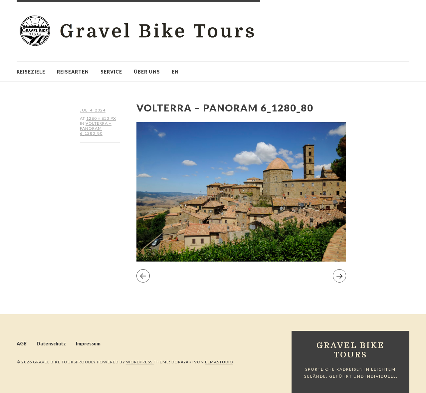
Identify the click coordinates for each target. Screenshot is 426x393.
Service (111, 72)
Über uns (147, 72)
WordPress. (140, 361)
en (175, 72)
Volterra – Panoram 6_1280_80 (95, 128)
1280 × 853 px (101, 118)
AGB (22, 343)
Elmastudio (219, 361)
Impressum (88, 343)
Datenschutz (51, 343)
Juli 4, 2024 (93, 109)
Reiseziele (31, 72)
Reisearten (73, 72)
